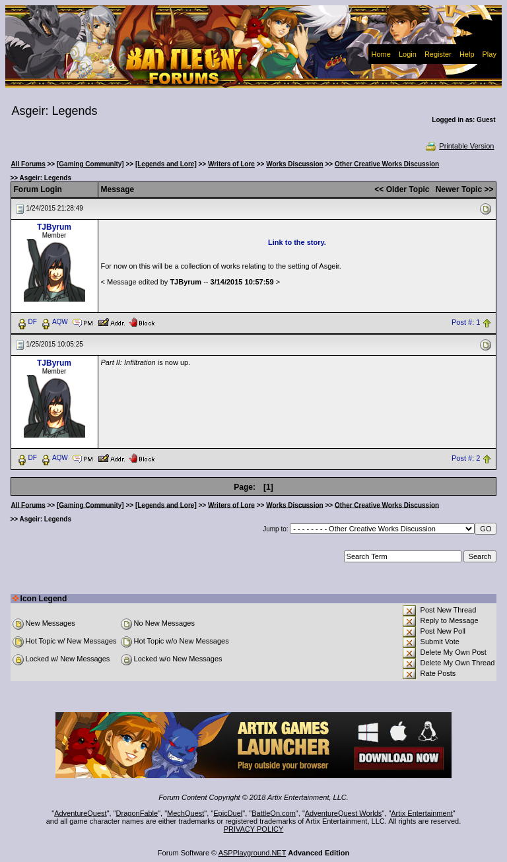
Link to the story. (297, 242)
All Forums (28, 164)
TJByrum (54, 227)
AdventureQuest (80, 813)
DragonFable (137, 813)
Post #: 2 (466, 458)
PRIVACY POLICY (254, 829)
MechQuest (185, 813)
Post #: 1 (466, 322)
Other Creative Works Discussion (387, 164)
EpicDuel (227, 813)
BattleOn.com (274, 813)
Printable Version (459, 146)
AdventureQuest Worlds (343, 813)
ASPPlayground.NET (253, 853)
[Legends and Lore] (166, 164)
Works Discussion (294, 164)
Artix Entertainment (422, 813)
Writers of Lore (231, 164)
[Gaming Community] (90, 164)
